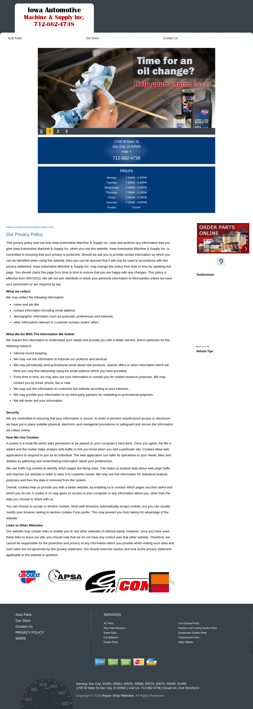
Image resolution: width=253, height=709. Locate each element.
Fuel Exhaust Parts (188, 623)
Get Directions (189, 688)
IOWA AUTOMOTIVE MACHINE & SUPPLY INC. (30, 227)
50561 (117, 684)
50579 (149, 684)
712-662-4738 (126, 158)
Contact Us (170, 38)
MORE (21, 638)
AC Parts (109, 623)
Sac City (94, 684)
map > (126, 151)
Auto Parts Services (115, 628)
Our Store (92, 38)
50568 (138, 684)
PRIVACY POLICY (30, 632)
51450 (106, 684)
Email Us (169, 688)
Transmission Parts (188, 637)
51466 (181, 684)
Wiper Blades (185, 642)
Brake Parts (110, 632)
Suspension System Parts (192, 632)
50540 (171, 684)
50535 (128, 684)
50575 (160, 684)
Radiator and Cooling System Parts (197, 628)
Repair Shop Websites (118, 695)
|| (41, 131)
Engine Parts (111, 642)
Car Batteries (111, 637)
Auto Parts (15, 38)
